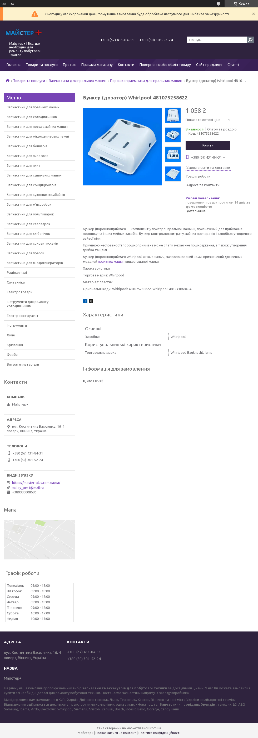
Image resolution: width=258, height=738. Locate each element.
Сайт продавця (209, 65)
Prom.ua (154, 728)
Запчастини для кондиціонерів (31, 185)
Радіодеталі (17, 272)
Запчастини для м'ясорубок (29, 204)
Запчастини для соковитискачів (32, 243)
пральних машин (111, 261)
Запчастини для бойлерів (27, 146)
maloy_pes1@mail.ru (28, 487)
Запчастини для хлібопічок (28, 233)
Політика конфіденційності (159, 733)
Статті (233, 65)
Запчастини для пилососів (27, 156)
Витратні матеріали (23, 364)
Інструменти (17, 325)
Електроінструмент (23, 315)
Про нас (69, 65)
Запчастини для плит (24, 165)
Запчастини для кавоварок (28, 224)
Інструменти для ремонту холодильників (27, 304)
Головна (14, 65)
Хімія (11, 335)
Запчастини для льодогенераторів (35, 263)
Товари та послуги (42, 65)
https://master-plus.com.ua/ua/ (36, 482)
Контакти (126, 65)
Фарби (12, 354)
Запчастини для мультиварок (30, 214)
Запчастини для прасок (25, 253)
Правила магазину (97, 65)
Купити (208, 145)
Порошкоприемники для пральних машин (146, 81)
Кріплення (15, 345)
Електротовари (19, 292)
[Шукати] (250, 40)
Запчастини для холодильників (32, 117)
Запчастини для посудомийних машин (37, 126)
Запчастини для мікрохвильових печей (38, 136)
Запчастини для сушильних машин (34, 175)
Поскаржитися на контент (116, 733)
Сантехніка (16, 282)
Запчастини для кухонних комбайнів (36, 194)
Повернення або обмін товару (165, 65)
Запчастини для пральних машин (77, 81)
